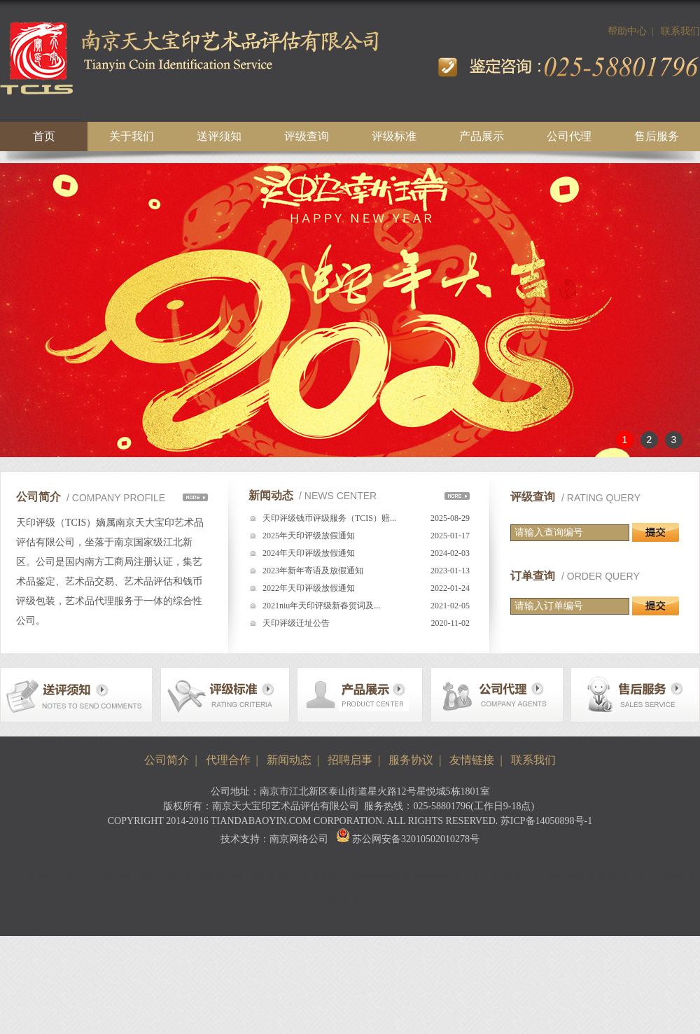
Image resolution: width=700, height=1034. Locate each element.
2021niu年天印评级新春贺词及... (321, 605)
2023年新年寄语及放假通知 (312, 570)
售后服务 (656, 136)
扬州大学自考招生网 (651, 878)
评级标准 (394, 136)
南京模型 (585, 878)
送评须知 (219, 136)
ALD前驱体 (497, 878)
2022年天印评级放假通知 (308, 588)
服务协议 (410, 760)
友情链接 (471, 760)
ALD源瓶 (544, 878)
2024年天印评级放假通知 (308, 553)
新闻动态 (289, 760)
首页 (44, 136)
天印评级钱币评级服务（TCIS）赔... (329, 518)
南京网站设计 (441, 878)
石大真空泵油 (34, 878)
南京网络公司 (299, 839)
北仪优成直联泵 (100, 878)
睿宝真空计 (273, 878)
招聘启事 (350, 760)
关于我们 (131, 136)
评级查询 (306, 136)
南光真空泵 (221, 878)
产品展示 (481, 136)
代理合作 (228, 760)
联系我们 (680, 31)
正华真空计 (324, 878)
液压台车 (350, 898)
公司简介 (166, 760)
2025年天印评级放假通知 (308, 535)
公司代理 (569, 136)
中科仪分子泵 (165, 878)
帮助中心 (627, 31)
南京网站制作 (380, 878)
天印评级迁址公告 (296, 623)
